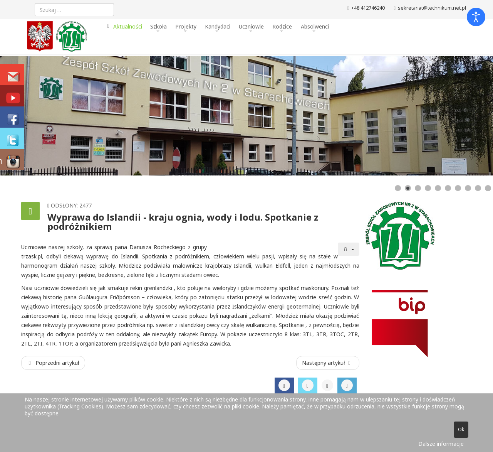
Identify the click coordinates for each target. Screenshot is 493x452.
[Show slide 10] (488, 188)
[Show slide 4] (428, 188)
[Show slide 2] (408, 188)
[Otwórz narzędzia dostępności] (476, 17)
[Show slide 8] (468, 188)
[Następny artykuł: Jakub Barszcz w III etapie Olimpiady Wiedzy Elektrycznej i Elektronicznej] (327, 363)
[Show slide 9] (478, 188)
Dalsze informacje (441, 443)
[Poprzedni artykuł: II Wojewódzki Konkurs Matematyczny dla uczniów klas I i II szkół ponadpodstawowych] (53, 363)
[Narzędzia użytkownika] (348, 249)
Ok (461, 429)
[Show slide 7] (458, 188)
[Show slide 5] (438, 188)
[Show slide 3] (418, 188)
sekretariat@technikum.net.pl (432, 8)
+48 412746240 (368, 8)
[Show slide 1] (398, 188)
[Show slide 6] (448, 188)
